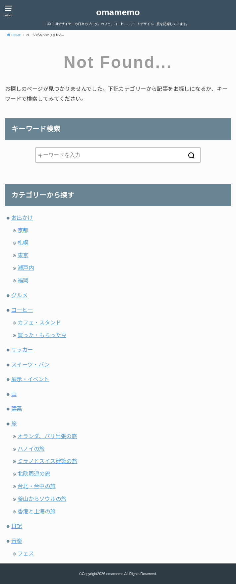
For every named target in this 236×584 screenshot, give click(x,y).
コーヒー (22, 310)
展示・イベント (30, 379)
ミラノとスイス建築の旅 (48, 461)
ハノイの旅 (31, 449)
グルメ (19, 295)
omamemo (118, 12)
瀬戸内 (26, 268)
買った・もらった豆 (42, 335)
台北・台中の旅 (37, 486)
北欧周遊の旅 (34, 474)
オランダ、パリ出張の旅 (47, 436)
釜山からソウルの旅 (42, 499)
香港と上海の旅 (37, 511)
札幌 (23, 243)
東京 (23, 255)
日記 (16, 526)
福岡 (23, 280)
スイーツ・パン (30, 365)
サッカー (22, 350)
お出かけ (22, 218)
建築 (16, 409)
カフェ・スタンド (39, 322)
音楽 (16, 541)
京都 (23, 230)
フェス (26, 553)
